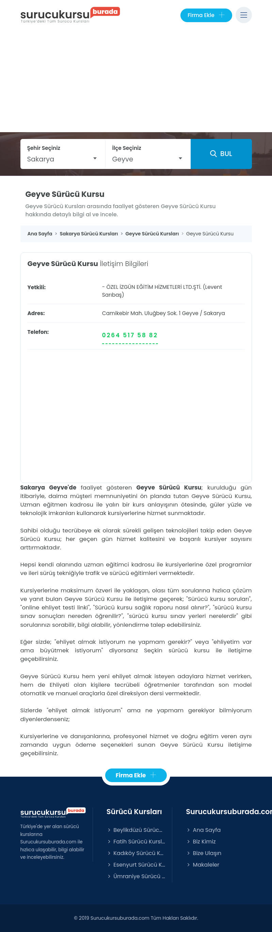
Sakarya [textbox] (40, 159)
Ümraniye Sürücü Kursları (136, 876)
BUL (221, 153)
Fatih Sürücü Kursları (136, 841)
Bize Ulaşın (203, 853)
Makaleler (202, 865)
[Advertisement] (136, 81)
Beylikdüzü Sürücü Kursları (136, 830)
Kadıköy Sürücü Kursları (136, 853)
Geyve (190, 313)
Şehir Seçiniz (44, 148)
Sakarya (214, 313)
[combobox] (62, 159)
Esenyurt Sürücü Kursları (136, 865)
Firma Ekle (206, 15)
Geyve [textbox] (122, 159)
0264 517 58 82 (130, 335)
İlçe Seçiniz (126, 148)
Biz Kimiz (200, 841)
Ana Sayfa (203, 830)
